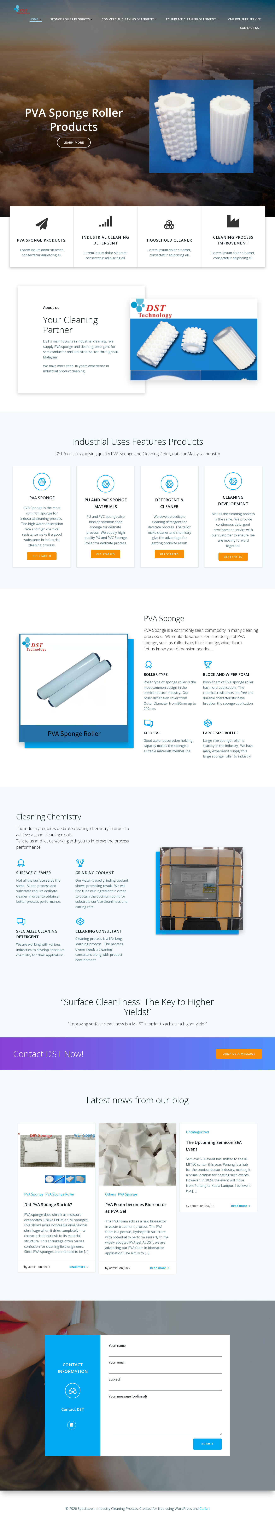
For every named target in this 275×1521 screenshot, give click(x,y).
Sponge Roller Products (71, 19)
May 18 (209, 1206)
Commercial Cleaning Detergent (130, 19)
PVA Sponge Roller (59, 1194)
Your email (165, 1366)
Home (36, 19)
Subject (165, 1383)
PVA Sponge (33, 1194)
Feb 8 (46, 1267)
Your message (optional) (165, 1418)
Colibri (204, 1508)
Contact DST (250, 28)
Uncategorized (197, 1132)
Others (110, 1194)
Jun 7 (127, 1268)
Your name (165, 1350)
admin (32, 1267)
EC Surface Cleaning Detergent (193, 19)
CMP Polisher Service (244, 19)
